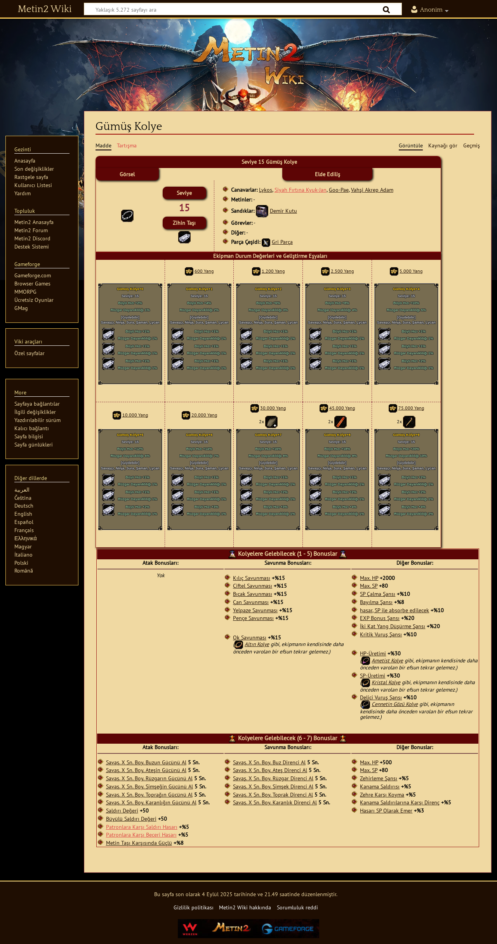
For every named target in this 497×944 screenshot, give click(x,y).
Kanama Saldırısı (380, 786)
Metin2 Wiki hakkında (245, 907)
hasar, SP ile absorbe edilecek (394, 610)
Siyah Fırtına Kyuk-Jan (301, 189)
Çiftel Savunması (252, 585)
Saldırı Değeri (122, 810)
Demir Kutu (283, 210)
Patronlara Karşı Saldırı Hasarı (141, 826)
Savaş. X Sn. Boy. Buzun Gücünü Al (146, 762)
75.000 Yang (411, 408)
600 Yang (204, 271)
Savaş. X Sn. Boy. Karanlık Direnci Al (275, 802)
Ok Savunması (249, 637)
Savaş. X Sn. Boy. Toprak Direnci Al (273, 794)
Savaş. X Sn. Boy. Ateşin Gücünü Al (146, 770)
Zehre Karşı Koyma (382, 794)
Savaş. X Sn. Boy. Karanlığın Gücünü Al (151, 802)
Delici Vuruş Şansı (381, 697)
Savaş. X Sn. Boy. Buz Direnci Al (269, 762)
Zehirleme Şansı (378, 778)
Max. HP (369, 577)
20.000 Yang (204, 415)
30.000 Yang (273, 408)
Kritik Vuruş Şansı (381, 634)
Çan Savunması (251, 602)
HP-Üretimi (373, 653)
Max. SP (368, 585)
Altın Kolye (257, 644)
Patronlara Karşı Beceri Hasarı (141, 834)
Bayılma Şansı (376, 602)
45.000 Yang (342, 408)
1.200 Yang (273, 271)
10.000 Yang (135, 415)
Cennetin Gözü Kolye (395, 704)
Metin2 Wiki (45, 9)
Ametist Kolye (387, 660)
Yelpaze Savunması (255, 610)
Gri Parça (282, 241)
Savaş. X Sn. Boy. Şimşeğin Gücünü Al (149, 786)
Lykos (265, 189)
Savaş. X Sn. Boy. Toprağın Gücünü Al (149, 794)
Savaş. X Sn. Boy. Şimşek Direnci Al (273, 786)
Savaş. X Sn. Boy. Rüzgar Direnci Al (273, 778)
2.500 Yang (342, 271)
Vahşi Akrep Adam (372, 189)
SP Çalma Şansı (377, 593)
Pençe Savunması (253, 618)
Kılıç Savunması (251, 577)
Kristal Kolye (386, 682)
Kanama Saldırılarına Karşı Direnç (400, 802)
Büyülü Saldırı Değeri (131, 818)
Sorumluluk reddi (297, 907)
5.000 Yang (411, 271)
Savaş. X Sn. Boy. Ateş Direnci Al (270, 770)
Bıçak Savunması (252, 593)
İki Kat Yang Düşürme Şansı (392, 626)
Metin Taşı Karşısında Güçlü (139, 842)
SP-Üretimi (372, 675)
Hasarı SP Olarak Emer (386, 810)
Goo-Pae (339, 189)
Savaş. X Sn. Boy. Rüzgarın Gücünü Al (149, 778)
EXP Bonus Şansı (380, 618)
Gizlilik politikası (194, 907)
